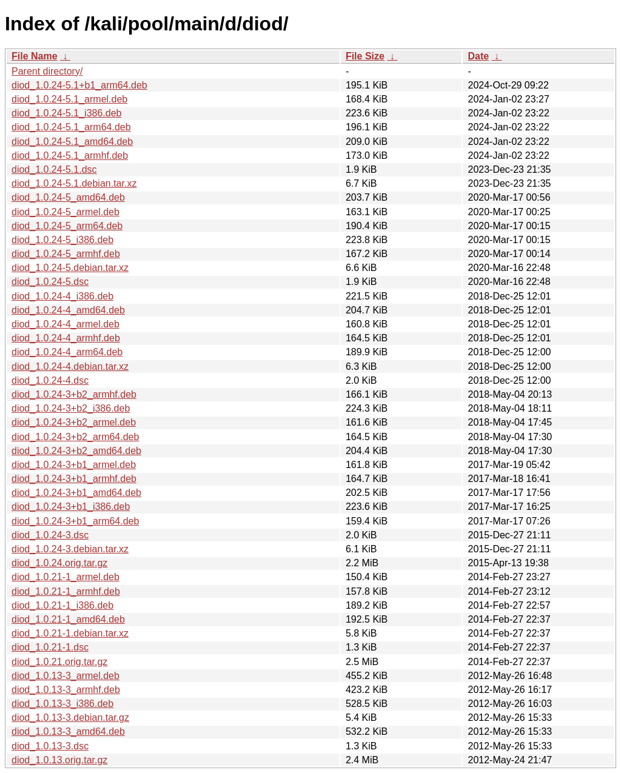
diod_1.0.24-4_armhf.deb (66, 338)
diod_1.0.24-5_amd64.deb (68, 197)
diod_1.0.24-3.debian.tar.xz (70, 549)
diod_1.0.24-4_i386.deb (62, 296)
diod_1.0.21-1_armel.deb (65, 577)
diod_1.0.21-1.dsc (50, 647)
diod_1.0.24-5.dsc (50, 281)
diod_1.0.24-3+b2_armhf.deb (74, 394)
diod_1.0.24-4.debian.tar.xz (70, 366)
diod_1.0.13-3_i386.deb (62, 703)
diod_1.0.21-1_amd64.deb (68, 619)
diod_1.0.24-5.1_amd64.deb (72, 141)
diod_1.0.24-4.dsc (50, 380)
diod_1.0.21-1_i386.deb (62, 605)
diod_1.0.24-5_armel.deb (65, 212)
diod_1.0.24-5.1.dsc (54, 169)
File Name (35, 56)
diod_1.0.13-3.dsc (50, 746)
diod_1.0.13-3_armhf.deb (66, 689)
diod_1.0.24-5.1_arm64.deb (71, 127)
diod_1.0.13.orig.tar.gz (59, 760)
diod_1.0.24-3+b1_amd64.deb (76, 492)
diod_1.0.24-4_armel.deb (65, 324)
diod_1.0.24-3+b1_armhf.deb (74, 479)
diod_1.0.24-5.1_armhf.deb (70, 155)
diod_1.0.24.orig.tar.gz (59, 563)
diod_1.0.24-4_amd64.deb (68, 310)
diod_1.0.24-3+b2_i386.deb (71, 408)
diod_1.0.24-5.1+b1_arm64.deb (79, 85)
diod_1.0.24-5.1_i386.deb (67, 113)
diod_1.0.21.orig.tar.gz (59, 662)
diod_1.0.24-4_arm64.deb (67, 352)
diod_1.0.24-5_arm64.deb (67, 226)
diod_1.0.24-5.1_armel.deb (69, 99)
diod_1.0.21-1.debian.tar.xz (70, 633)
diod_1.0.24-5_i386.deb (62, 240)
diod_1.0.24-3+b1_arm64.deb (75, 521)
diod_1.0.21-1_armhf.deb (66, 591)
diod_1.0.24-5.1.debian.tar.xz (74, 183)
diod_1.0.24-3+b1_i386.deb (71, 506)
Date (478, 56)
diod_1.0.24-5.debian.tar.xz (70, 268)
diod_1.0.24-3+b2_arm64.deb (75, 437)
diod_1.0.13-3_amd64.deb (68, 731)
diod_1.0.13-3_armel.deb (65, 676)
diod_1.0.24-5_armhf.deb (66, 254)
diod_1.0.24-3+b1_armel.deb (74, 465)
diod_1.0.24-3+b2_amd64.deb (76, 451)
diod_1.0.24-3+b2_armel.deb (74, 422)
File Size (365, 56)
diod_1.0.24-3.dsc (50, 535)
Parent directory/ (47, 71)
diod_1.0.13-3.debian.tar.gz (70, 717)
